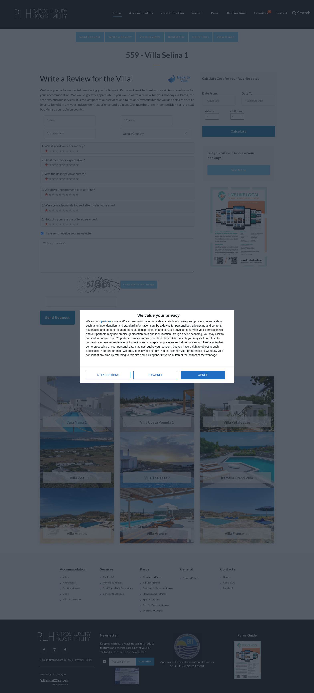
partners (106, 321)
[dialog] (157, 346)
